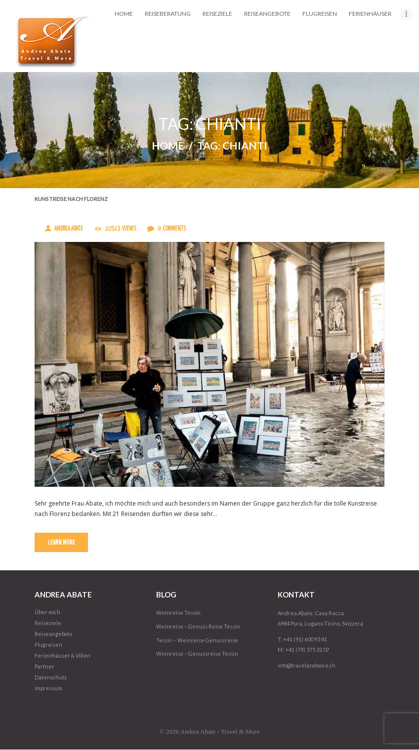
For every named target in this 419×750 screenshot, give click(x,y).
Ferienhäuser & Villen (63, 656)
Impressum (49, 689)
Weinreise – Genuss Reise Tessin (200, 627)
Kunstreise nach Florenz (72, 199)
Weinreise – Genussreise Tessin (199, 655)
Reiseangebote (54, 635)
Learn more (62, 543)
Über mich (48, 613)
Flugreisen (49, 645)
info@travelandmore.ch (308, 666)
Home (167, 146)
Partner (44, 667)
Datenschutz (51, 678)
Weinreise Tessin (179, 613)
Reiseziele (48, 624)
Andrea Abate (69, 229)
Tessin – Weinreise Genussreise (199, 641)
